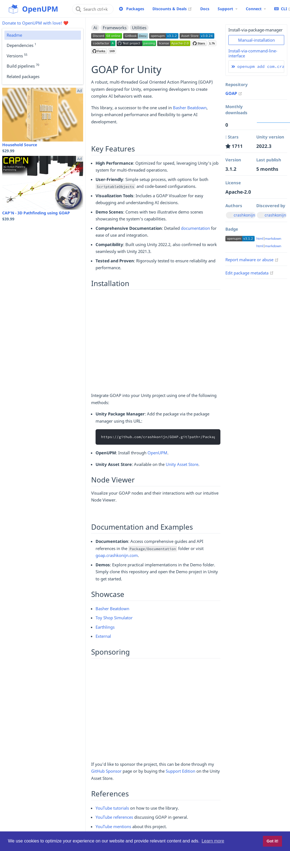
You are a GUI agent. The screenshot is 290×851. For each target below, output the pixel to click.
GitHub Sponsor (106, 771)
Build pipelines (23, 66)
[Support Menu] (228, 9)
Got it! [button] (272, 841)
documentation (195, 228)
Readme (14, 35)
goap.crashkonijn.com (117, 555)
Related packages (23, 76)
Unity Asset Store (182, 464)
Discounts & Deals (172, 8)
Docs (204, 8)
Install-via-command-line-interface (252, 53)
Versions (17, 55)
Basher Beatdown (190, 107)
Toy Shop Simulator (114, 617)
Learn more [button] (213, 841)
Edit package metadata (249, 273)
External (103, 636)
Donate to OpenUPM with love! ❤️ (35, 23)
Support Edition (180, 771)
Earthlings (105, 627)
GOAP (233, 93)
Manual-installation (256, 40)
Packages (135, 8)
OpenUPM (157, 452)
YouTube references (114, 817)
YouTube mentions (113, 826)
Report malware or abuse (252, 259)
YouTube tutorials (112, 808)
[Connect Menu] (256, 9)
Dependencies (21, 45)
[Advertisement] (156, 342)
